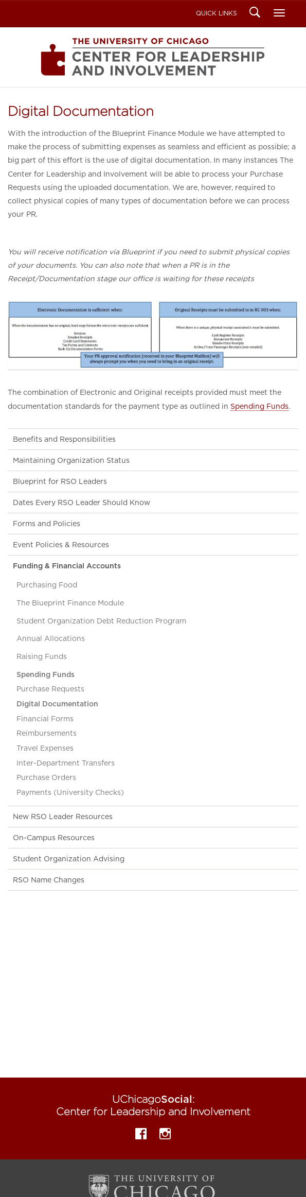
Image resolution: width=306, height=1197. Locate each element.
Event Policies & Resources (61, 545)
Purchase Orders (46, 777)
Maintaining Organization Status (71, 460)
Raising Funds (41, 656)
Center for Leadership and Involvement (152, 57)
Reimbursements (46, 733)
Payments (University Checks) (70, 792)
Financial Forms (45, 719)
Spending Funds (259, 406)
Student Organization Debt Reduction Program (101, 621)
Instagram (165, 1135)
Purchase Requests (50, 689)
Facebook (141, 1135)
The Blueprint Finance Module (70, 603)
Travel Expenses (45, 748)
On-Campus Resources (54, 838)
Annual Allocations (50, 638)
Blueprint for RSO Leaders (60, 481)
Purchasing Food (46, 585)
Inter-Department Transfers (65, 763)
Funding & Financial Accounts (67, 566)
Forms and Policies (46, 523)
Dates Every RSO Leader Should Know (81, 502)
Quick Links (216, 13)
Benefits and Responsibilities (64, 439)
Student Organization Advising (68, 859)
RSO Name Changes (48, 880)
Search (254, 13)
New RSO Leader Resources (63, 816)
